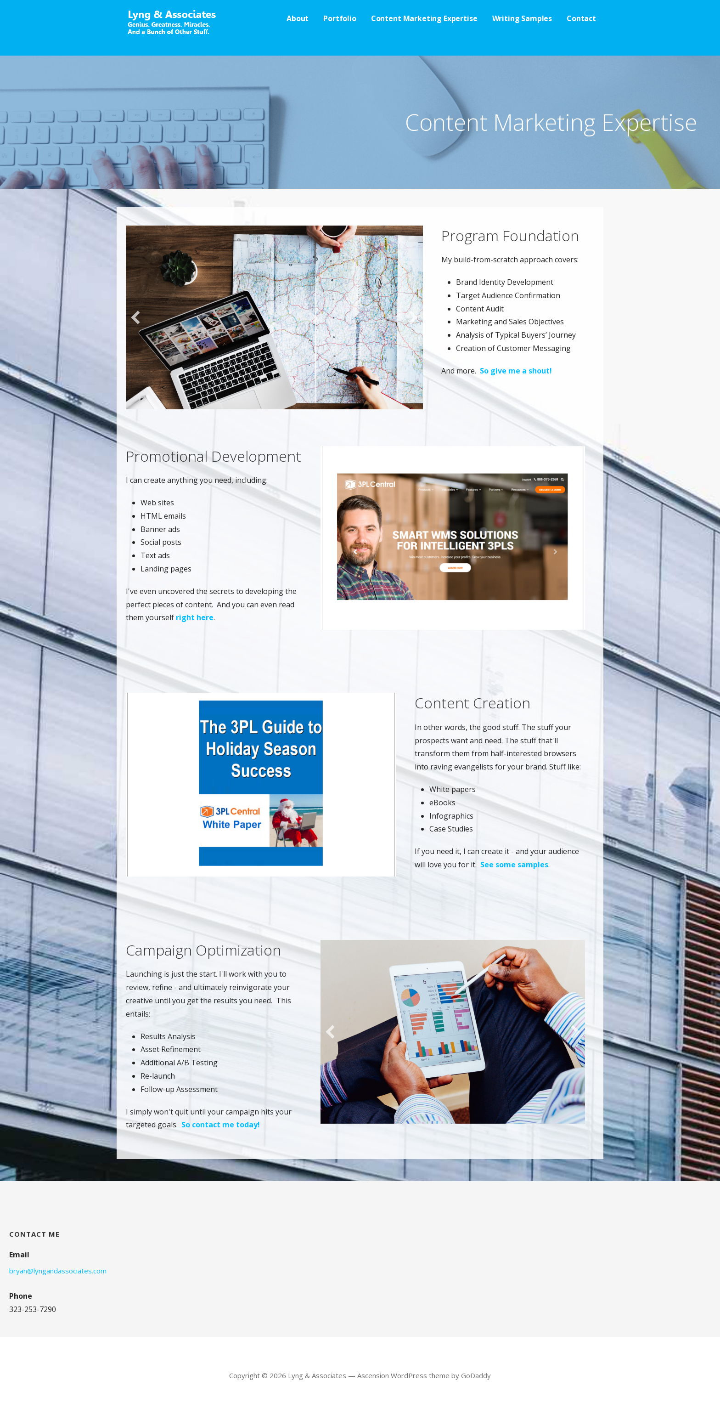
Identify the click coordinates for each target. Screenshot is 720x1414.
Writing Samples (522, 18)
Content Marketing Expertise (424, 18)
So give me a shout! (516, 371)
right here (195, 617)
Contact (581, 18)
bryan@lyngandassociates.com (58, 1270)
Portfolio (339, 18)
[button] (135, 317)
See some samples (514, 865)
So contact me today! (220, 1125)
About (298, 18)
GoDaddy (476, 1375)
